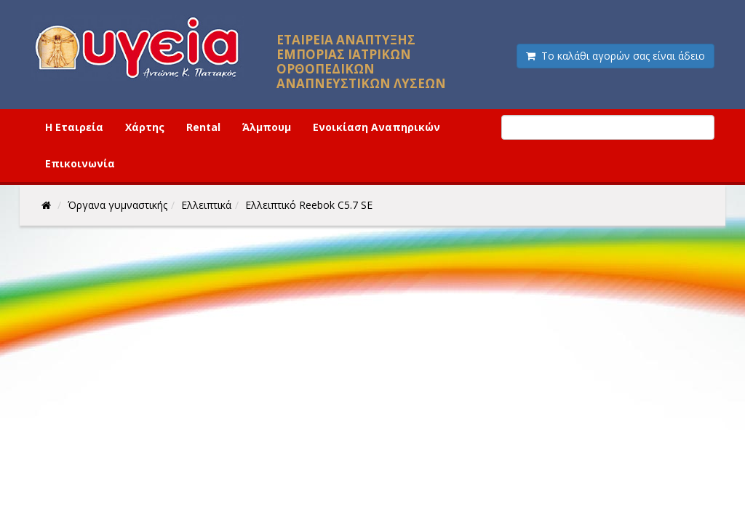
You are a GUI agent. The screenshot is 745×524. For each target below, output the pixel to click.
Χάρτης (144, 127)
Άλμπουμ (266, 127)
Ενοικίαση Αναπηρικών (376, 127)
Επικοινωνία (80, 163)
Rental (203, 127)
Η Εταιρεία (74, 127)
